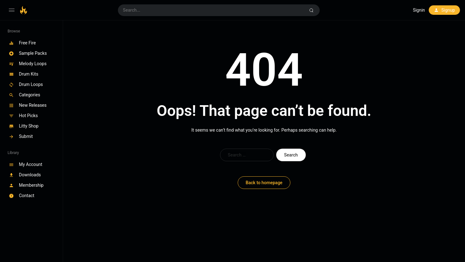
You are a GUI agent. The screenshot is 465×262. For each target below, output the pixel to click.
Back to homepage (264, 182)
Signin (419, 10)
